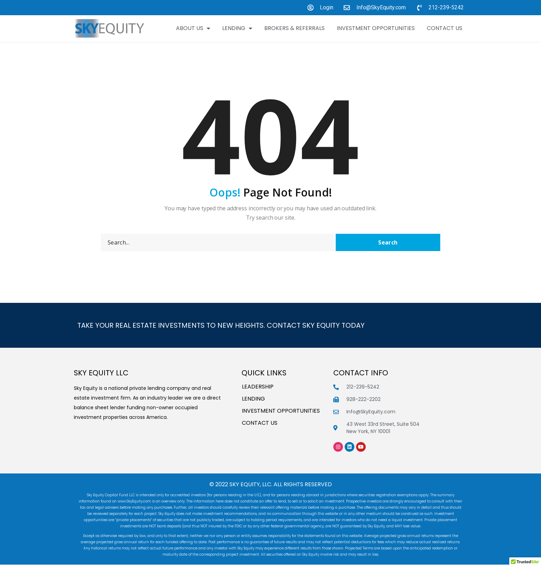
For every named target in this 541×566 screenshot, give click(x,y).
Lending (237, 28)
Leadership (258, 388)
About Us (193, 28)
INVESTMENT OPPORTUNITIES (376, 28)
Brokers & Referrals (294, 28)
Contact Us (444, 28)
